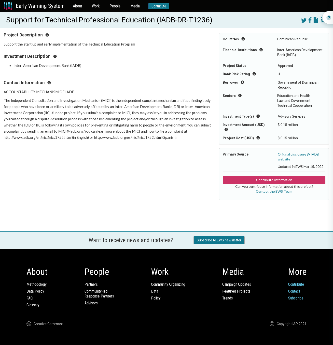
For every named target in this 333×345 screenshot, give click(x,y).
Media (135, 6)
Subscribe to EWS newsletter (219, 240)
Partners (91, 284)
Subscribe (296, 298)
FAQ (30, 298)
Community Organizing (168, 284)
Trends (227, 298)
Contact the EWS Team (274, 191)
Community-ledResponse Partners (99, 293)
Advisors (91, 303)
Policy (156, 298)
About (77, 6)
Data (154, 291)
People (115, 6)
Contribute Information (274, 180)
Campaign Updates (236, 284)
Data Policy (35, 291)
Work (96, 6)
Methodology (37, 284)
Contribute (159, 6)
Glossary (33, 305)
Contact (294, 291)
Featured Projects (236, 291)
